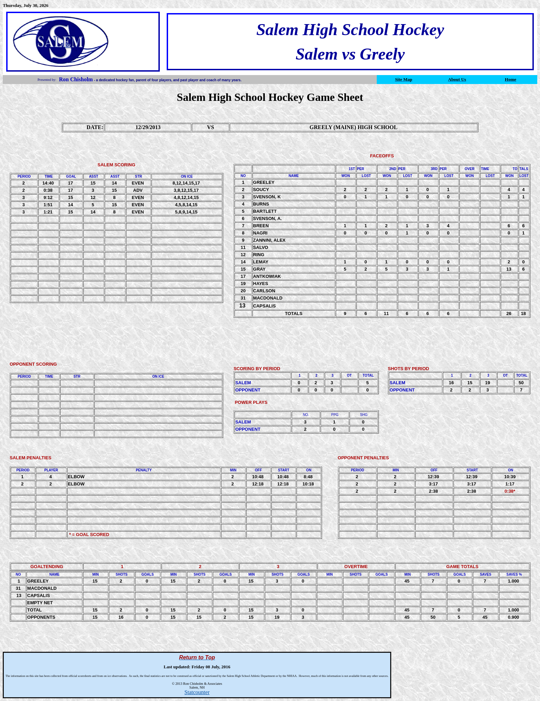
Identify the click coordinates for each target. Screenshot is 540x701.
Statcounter (197, 692)
